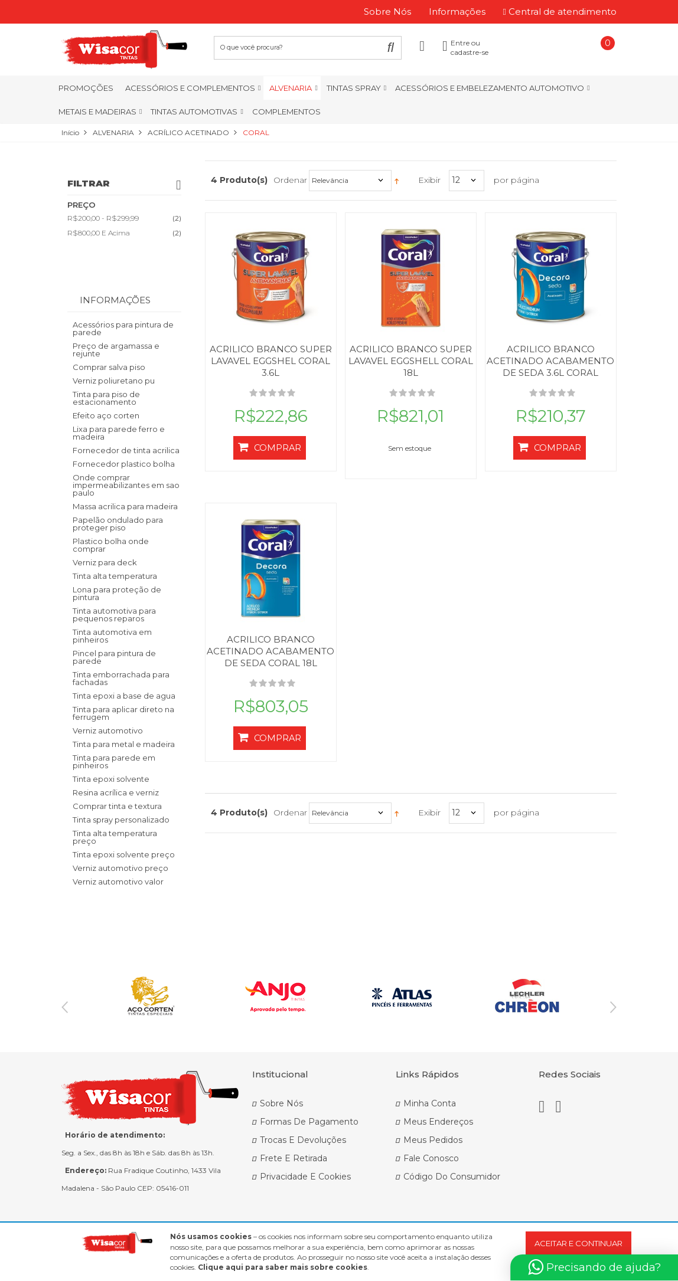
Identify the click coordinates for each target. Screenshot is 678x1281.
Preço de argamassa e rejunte (116, 349)
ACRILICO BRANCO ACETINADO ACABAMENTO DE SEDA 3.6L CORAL (550, 360)
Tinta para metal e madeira (124, 744)
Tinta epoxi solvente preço (124, 854)
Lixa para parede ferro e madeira (119, 432)
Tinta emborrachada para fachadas (121, 678)
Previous (64, 1007)
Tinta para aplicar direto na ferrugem (123, 713)
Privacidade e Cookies (305, 1176)
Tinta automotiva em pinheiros (112, 635)
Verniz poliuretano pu (114, 380)
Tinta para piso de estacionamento (106, 398)
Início (70, 132)
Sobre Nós (281, 1103)
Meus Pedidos (432, 1140)
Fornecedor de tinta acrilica (126, 450)
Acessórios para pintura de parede (123, 328)
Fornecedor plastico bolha (124, 464)
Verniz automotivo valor (118, 881)
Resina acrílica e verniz (116, 792)
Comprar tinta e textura (117, 806)
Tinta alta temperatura (115, 576)
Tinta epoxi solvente (111, 779)
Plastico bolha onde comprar (111, 544)
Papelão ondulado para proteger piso (118, 523)
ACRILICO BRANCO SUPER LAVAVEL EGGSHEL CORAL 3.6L (271, 360)
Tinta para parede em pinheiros (114, 761)
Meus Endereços (438, 1121)
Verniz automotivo (108, 730)
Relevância (330, 180)
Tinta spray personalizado (121, 819)
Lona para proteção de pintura (117, 593)
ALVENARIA (113, 132)
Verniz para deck (105, 562)
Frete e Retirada (293, 1158)
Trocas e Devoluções (303, 1140)
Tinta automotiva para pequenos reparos (114, 614)
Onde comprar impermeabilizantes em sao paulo (126, 485)
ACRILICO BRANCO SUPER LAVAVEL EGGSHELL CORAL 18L (410, 360)
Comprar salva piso (109, 367)
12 (456, 180)
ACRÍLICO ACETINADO (188, 132)
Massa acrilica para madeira (125, 506)
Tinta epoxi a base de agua (124, 695)
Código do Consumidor (451, 1176)
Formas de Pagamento (309, 1121)
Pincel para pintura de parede (114, 657)
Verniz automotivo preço (120, 868)
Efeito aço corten (106, 415)
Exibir (429, 180)
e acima (98, 232)
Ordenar (290, 180)
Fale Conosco (431, 1158)
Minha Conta (429, 1103)
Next (613, 1007)
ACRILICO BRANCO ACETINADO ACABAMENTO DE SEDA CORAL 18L (270, 651)
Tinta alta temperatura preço (115, 837)
